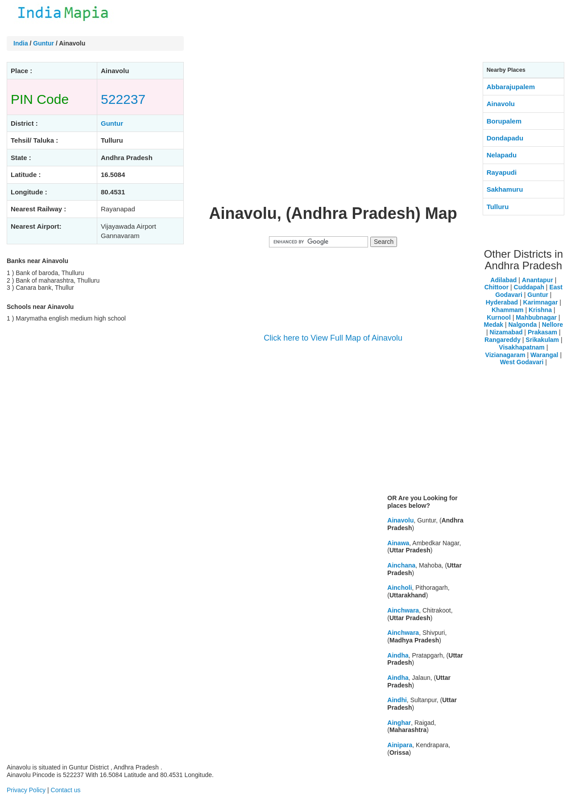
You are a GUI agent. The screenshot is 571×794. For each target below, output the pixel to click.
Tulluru (498, 206)
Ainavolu (400, 520)
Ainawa (398, 543)
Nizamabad (506, 332)
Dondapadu (505, 138)
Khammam (508, 309)
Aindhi (397, 699)
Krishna (540, 309)
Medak (493, 324)
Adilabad (503, 280)
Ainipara (399, 745)
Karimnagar (540, 302)
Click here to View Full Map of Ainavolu (333, 337)
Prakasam (542, 332)
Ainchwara (403, 610)
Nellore (552, 324)
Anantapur (537, 280)
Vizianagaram (505, 354)
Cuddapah (529, 287)
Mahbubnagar (536, 317)
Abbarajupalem (511, 87)
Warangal (544, 354)
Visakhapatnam (521, 347)
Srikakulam (542, 339)
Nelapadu (502, 155)
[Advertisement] (333, 133)
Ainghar (399, 722)
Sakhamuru (505, 189)
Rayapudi (502, 172)
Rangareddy (502, 339)
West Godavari (522, 362)
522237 (123, 99)
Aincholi (399, 587)
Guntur (43, 43)
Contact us (66, 790)
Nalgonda (522, 324)
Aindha (397, 655)
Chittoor (496, 287)
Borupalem (504, 121)
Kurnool (499, 317)
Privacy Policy (26, 790)
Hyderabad (502, 302)
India (20, 43)
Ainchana (401, 565)
